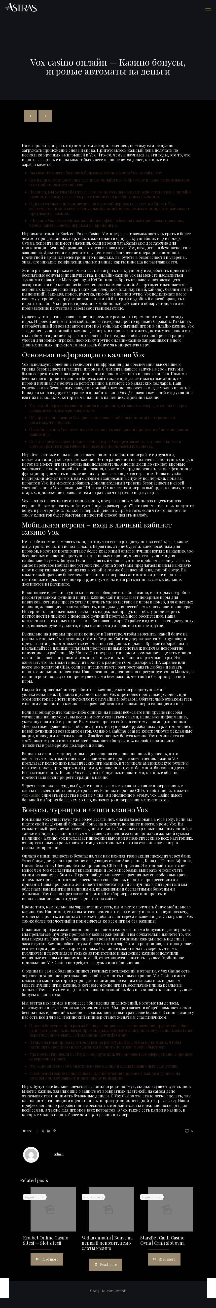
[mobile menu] (208, 10)
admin (59, 1154)
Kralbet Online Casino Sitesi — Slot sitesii (45, 1240)
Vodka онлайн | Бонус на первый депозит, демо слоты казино (107, 1243)
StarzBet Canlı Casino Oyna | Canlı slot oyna (162, 1240)
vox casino (31, 795)
